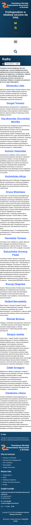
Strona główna (10, 63)
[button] (15, 41)
